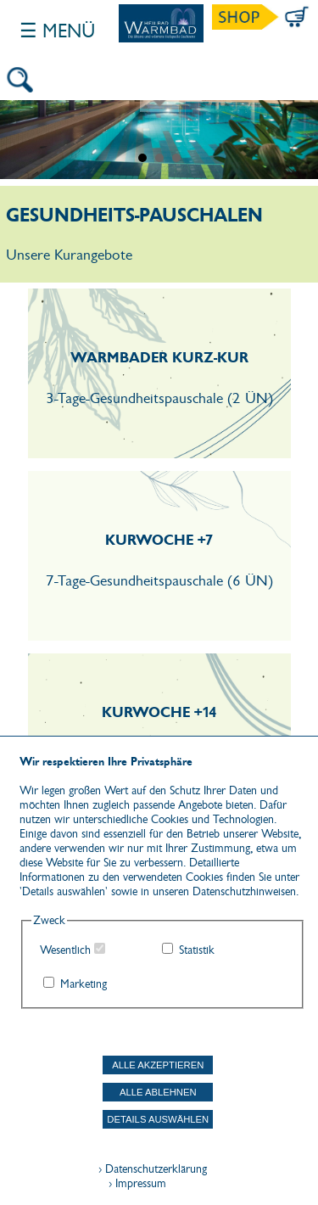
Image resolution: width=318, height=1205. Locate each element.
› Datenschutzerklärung (152, 1169)
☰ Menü (57, 31)
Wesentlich (65, 950)
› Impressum (132, 1183)
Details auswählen (158, 1119)
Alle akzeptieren (158, 1065)
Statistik (197, 950)
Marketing (83, 984)
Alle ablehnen (158, 1092)
